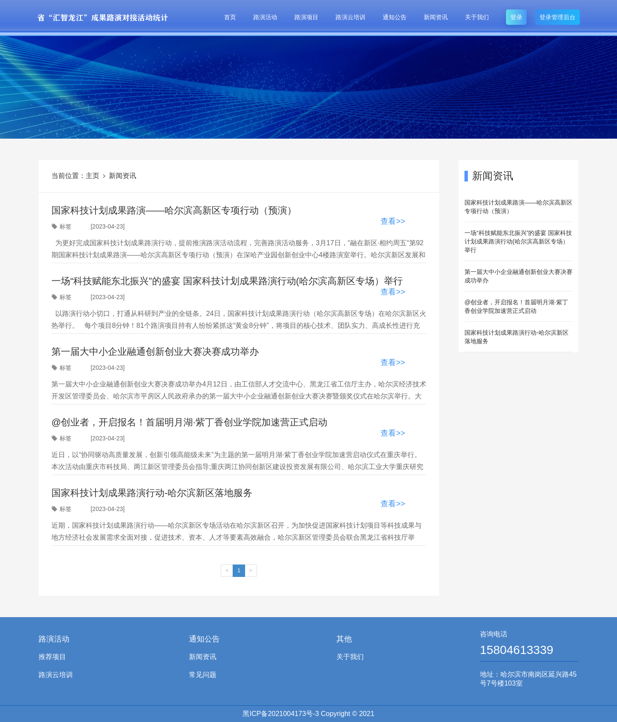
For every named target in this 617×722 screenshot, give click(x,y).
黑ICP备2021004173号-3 (281, 713)
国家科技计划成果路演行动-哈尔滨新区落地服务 (516, 337)
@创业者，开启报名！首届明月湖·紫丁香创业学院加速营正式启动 (516, 306)
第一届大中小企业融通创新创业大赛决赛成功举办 (518, 276)
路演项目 (306, 17)
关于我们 (477, 17)
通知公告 (395, 17)
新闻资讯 (436, 17)
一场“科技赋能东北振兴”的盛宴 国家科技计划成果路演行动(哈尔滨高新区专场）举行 (518, 241)
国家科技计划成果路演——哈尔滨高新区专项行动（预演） (518, 206)
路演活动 (265, 17)
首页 (230, 17)
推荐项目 (52, 656)
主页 (92, 175)
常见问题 (202, 674)
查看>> (392, 221)
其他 (344, 639)
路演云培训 (350, 17)
